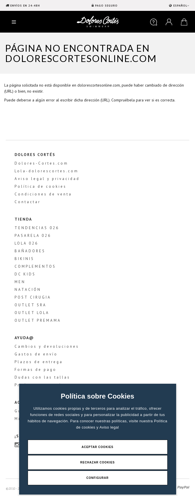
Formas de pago (36, 369)
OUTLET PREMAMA (38, 320)
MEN (20, 281)
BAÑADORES (30, 251)
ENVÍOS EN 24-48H (25, 5)
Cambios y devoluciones (47, 346)
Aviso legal (109, 427)
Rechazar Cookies (97, 462)
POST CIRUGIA (33, 297)
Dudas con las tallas (42, 377)
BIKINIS (24, 258)
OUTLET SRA (31, 305)
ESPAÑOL (180, 5)
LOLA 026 (26, 243)
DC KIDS (25, 274)
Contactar (28, 201)
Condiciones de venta (43, 194)
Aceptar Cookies (98, 447)
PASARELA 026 (33, 235)
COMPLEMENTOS (35, 266)
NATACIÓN (28, 289)
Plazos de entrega (39, 361)
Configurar (98, 477)
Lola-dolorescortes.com (47, 171)
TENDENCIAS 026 (37, 227)
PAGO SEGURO (106, 5)
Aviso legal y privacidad (47, 178)
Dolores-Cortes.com (41, 163)
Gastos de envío (36, 354)
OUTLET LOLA (32, 312)
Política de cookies (41, 186)
